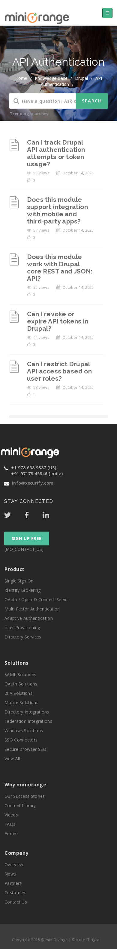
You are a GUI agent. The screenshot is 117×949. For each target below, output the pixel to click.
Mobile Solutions (21, 702)
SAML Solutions (20, 674)
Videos (11, 815)
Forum (11, 833)
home (21, 78)
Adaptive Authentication (28, 618)
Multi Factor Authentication (32, 609)
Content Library (20, 805)
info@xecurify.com (32, 483)
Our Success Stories (24, 796)
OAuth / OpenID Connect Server (36, 599)
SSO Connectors (21, 740)
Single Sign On (18, 581)
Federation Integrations (28, 721)
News (10, 874)
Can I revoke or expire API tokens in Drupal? (57, 321)
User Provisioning (22, 627)
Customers (15, 892)
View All (12, 758)
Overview (13, 864)
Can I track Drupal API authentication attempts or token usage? (56, 153)
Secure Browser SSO (25, 749)
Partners (13, 883)
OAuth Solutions (21, 684)
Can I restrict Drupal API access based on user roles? (59, 371)
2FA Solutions (18, 693)
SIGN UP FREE (27, 538)
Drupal (81, 78)
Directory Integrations (26, 712)
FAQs (9, 824)
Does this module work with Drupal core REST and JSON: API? (59, 267)
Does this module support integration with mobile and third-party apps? (57, 210)
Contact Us (15, 902)
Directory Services (22, 637)
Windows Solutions (23, 730)
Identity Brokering (22, 590)
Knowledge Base (51, 78)
